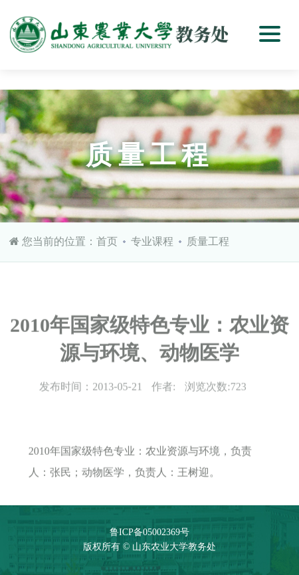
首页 (107, 241)
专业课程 (152, 241)
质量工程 (208, 241)
